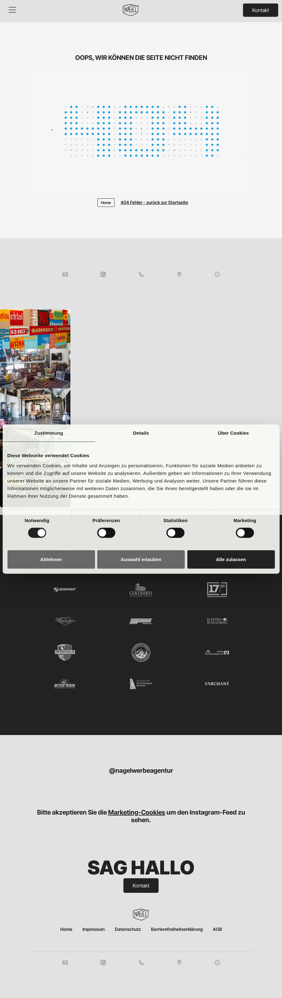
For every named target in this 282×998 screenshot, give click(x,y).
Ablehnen (51, 559)
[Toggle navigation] (12, 10)
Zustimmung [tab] (48, 433)
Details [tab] (141, 433)
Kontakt (260, 10)
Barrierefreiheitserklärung (177, 929)
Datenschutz (128, 929)
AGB (217, 929)
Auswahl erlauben (141, 559)
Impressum (93, 929)
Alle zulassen (231, 559)
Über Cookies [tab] (233, 433)
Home (66, 929)
